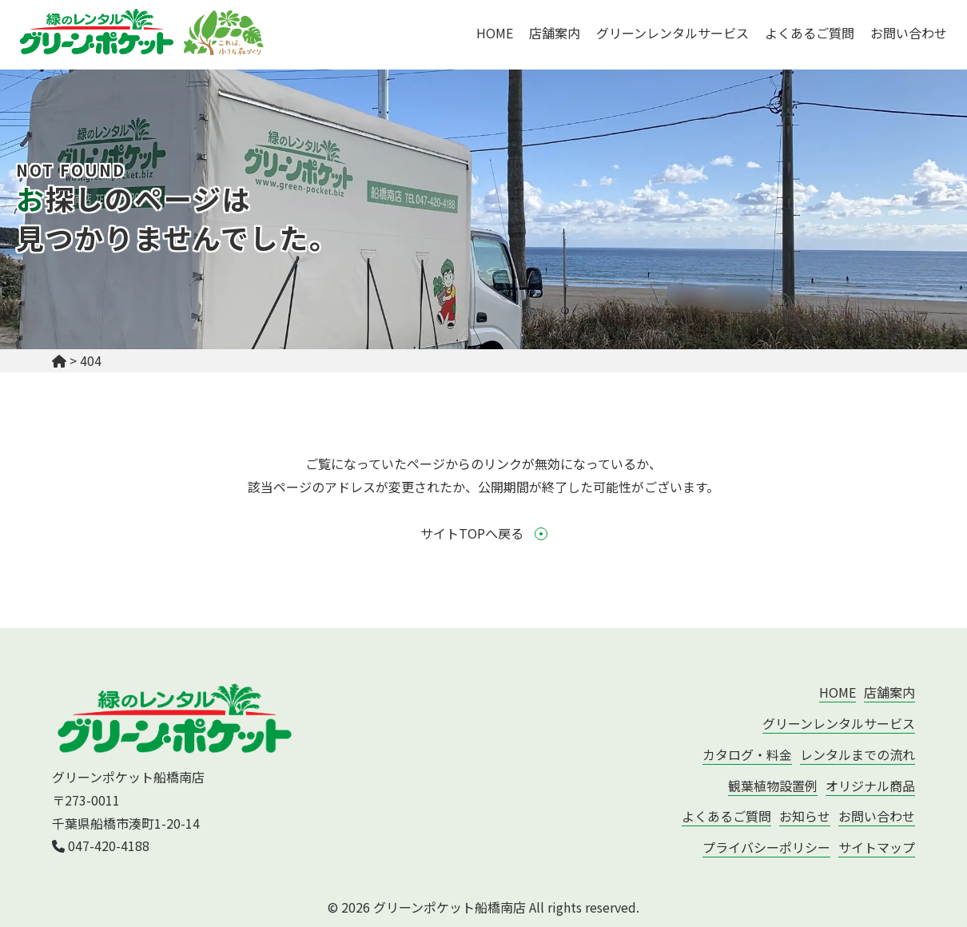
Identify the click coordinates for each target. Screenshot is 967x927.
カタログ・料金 (747, 754)
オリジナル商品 (870, 785)
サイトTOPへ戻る (483, 533)
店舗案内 (554, 32)
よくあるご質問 (809, 32)
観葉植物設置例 (773, 785)
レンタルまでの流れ (857, 754)
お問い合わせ (908, 32)
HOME (494, 32)
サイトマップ (876, 847)
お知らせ (804, 816)
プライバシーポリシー (766, 847)
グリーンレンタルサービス (672, 32)
